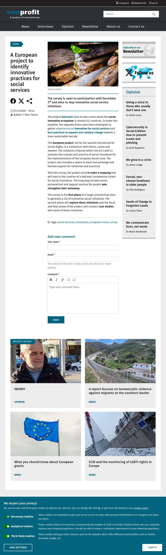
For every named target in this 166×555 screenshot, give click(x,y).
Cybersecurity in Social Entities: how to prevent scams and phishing (137, 135)
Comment (53, 274)
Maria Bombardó (138, 231)
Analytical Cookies (22, 526)
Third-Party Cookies (23, 536)
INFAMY (19, 389)
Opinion (68, 26)
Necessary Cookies (22, 516)
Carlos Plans (135, 210)
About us (113, 26)
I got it (152, 547)
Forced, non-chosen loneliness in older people (138, 180)
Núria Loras (135, 115)
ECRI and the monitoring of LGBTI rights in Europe (120, 464)
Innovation (82, 222)
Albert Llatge (135, 165)
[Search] (131, 14)
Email (50, 254)
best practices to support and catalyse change (75, 132)
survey (114, 222)
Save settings (18, 547)
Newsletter (140, 3)
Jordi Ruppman (136, 148)
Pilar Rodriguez (137, 189)
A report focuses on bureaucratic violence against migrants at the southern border (120, 391)
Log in (155, 3)
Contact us (136, 26)
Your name (53, 242)
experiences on (83, 128)
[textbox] (83, 298)
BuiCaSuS (67, 116)
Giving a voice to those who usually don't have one (138, 106)
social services (65, 222)
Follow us (124, 3)
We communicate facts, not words (137, 224)
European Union (99, 222)
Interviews (45, 26)
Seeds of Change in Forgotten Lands (139, 203)
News (26, 26)
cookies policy (141, 508)
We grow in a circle (138, 160)
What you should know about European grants (43, 464)
